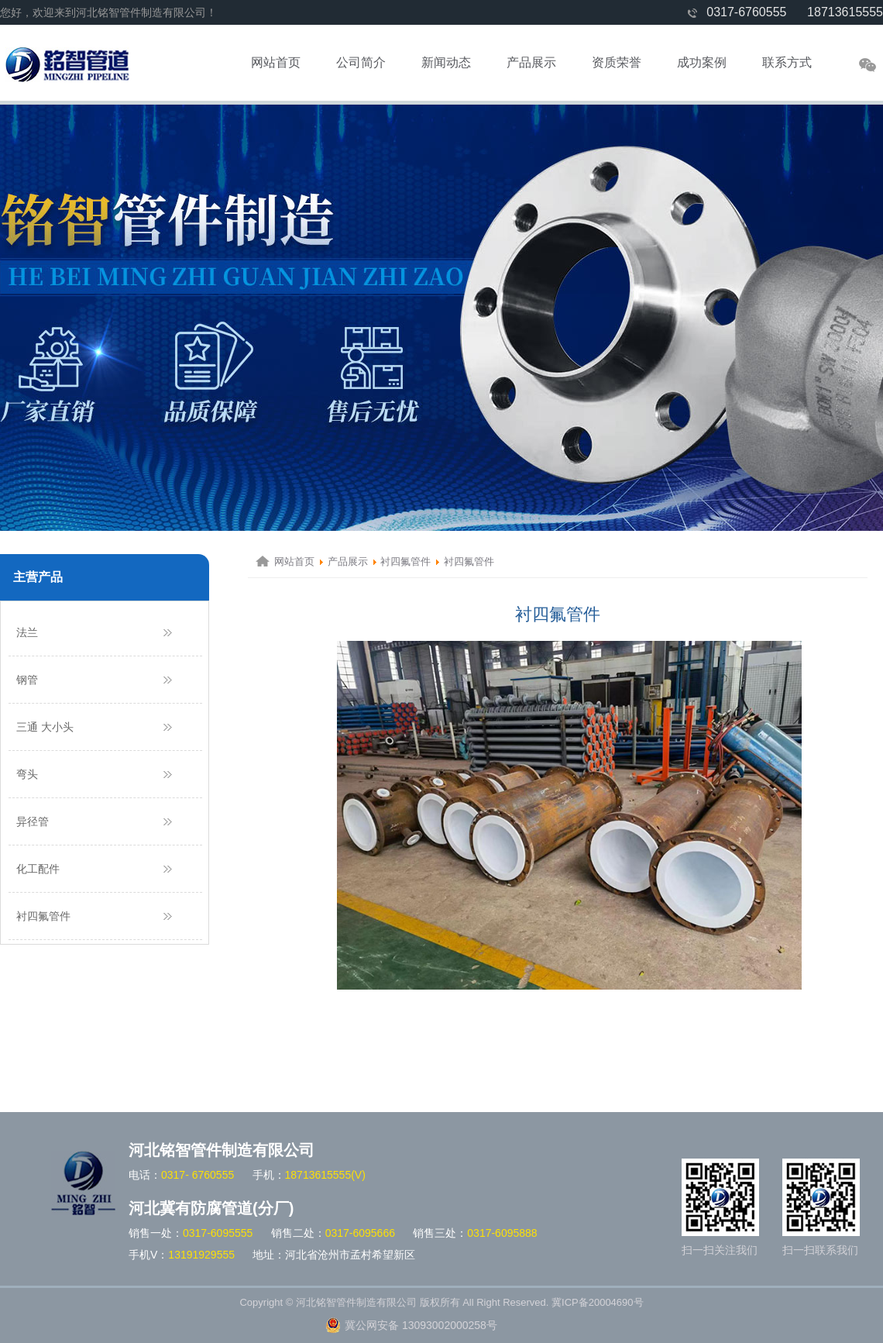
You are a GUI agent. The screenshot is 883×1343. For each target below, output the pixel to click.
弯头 (27, 774)
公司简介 (361, 62)
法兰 (27, 632)
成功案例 (702, 62)
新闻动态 (446, 62)
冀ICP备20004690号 (597, 1302)
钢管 (27, 679)
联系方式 (787, 62)
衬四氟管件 (43, 916)
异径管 (32, 821)
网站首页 (276, 62)
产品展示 (531, 62)
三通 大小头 (45, 727)
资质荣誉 (616, 62)
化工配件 (38, 869)
